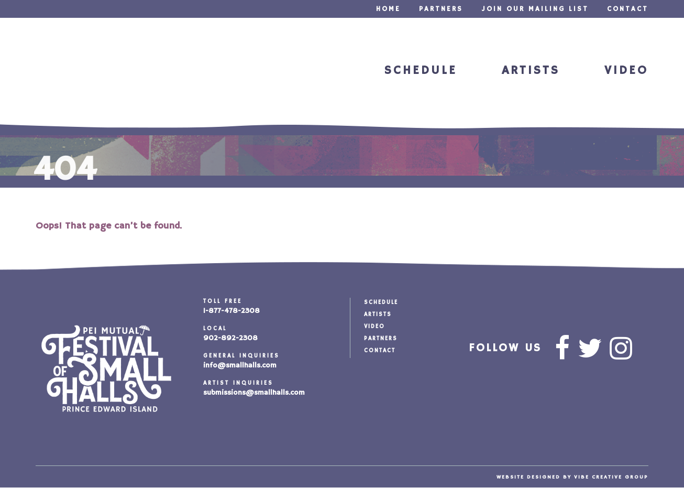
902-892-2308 (230, 338)
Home (388, 9)
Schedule (420, 70)
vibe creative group (611, 477)
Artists (531, 70)
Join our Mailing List (535, 9)
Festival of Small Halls (80, 72)
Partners (441, 9)
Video (626, 70)
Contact (627, 9)
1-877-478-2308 (231, 311)
